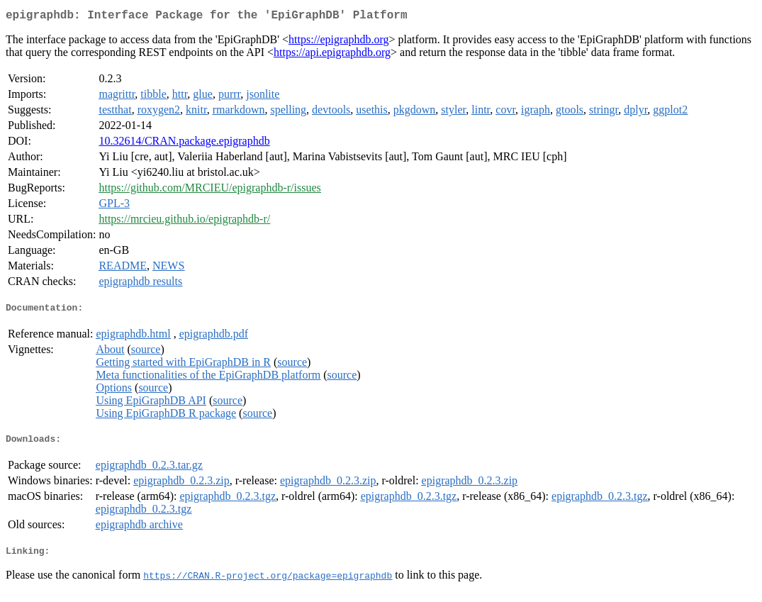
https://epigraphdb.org (338, 42)
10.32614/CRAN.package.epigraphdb (184, 144)
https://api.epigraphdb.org (332, 55)
